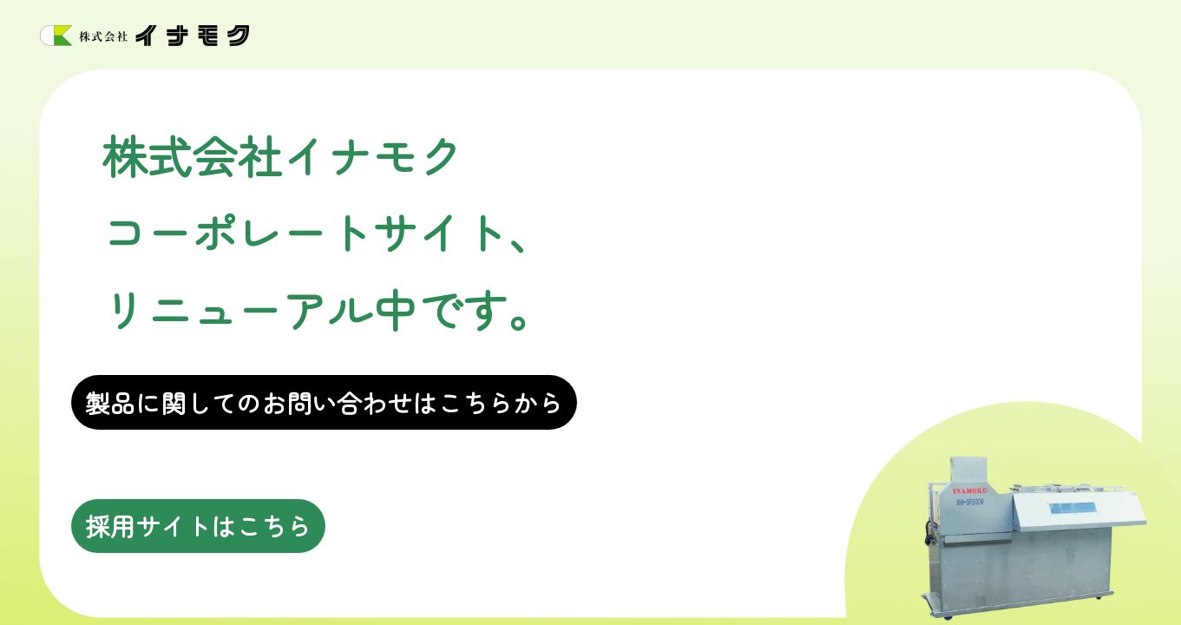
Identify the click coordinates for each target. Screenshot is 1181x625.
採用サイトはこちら (198, 525)
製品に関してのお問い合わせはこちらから (324, 402)
